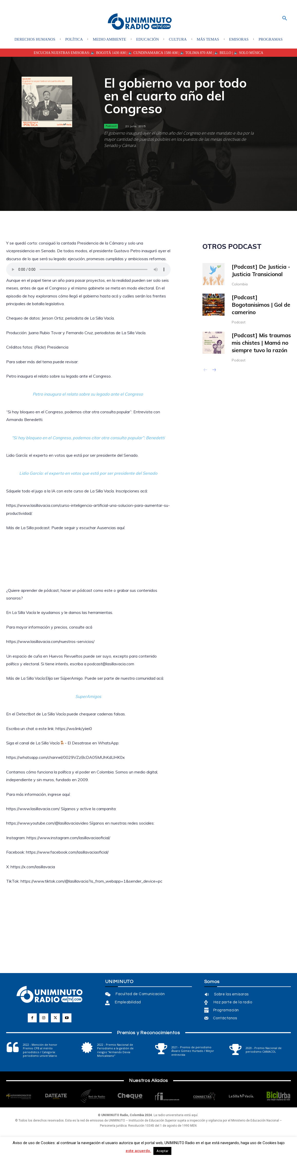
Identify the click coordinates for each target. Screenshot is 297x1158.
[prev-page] (205, 370)
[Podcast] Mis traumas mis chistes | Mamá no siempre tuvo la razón (261, 343)
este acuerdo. (138, 1150)
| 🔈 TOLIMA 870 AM (195, 53)
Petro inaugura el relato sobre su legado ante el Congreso (88, 394)
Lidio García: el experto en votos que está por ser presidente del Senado (88, 473)
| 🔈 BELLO (221, 53)
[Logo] (140, 22)
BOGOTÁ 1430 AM (111, 53)
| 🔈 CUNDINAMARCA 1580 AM (152, 53)
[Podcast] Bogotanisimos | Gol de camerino (261, 305)
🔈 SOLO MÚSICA (248, 53)
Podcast (111, 126)
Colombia (240, 284)
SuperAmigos (88, 696)
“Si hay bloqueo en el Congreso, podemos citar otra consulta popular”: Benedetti (88, 437)
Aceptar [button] (162, 1151)
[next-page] (214, 370)
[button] (285, 18)
